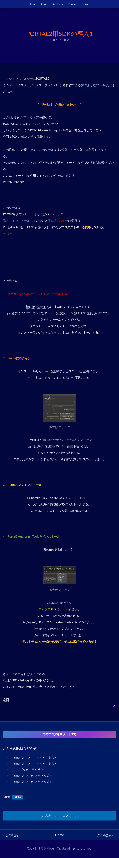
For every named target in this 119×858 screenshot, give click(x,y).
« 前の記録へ (12, 836)
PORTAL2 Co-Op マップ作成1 (31, 783)
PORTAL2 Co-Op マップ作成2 (31, 777)
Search (86, 4)
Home (32, 4)
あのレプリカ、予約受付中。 (30, 771)
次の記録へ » (106, 836)
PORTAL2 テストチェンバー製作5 (33, 765)
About (44, 4)
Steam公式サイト (37, 306)
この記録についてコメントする (60, 817)
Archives (58, 4)
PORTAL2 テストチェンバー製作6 (33, 759)
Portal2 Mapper (13, 182)
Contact (72, 4)
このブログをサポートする (60, 734)
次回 (6, 699)
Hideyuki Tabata (55, 850)
